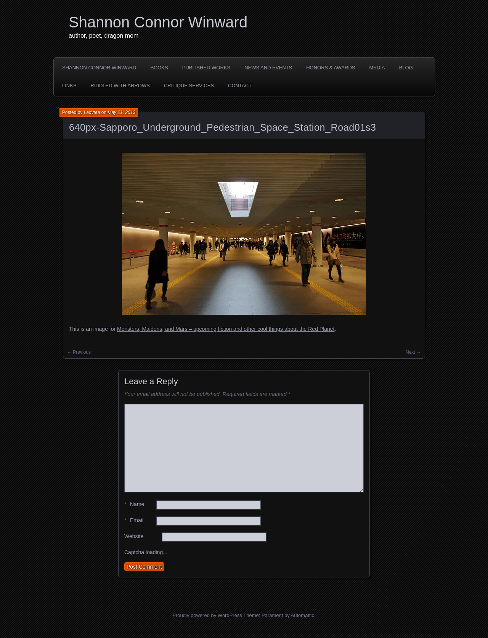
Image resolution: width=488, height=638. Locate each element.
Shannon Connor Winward (158, 22)
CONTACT (240, 85)
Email (133, 520)
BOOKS (159, 68)
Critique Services (189, 85)
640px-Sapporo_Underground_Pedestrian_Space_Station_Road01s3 (222, 127)
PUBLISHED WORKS (206, 68)
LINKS (69, 85)
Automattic (302, 615)
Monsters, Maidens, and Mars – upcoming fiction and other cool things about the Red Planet (225, 329)
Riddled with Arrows (120, 85)
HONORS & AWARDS (330, 68)
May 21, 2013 (121, 112)
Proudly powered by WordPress (207, 615)
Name (134, 504)
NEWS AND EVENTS (268, 68)
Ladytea (92, 112)
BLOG (406, 68)
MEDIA (377, 68)
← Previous (79, 352)
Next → (413, 352)
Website (133, 536)
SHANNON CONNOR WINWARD (99, 68)
